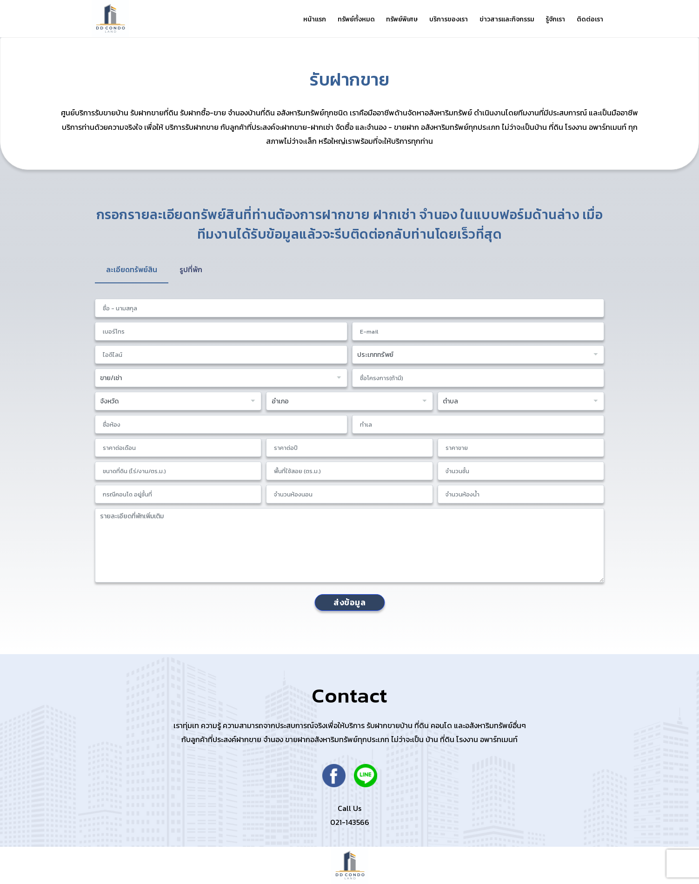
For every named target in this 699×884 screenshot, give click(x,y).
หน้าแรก (298, 19)
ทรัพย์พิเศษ (391, 19)
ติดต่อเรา (589, 19)
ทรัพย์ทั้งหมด (342, 19)
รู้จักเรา (552, 19)
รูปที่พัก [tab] (193, 269)
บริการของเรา (440, 19)
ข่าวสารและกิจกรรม (500, 19)
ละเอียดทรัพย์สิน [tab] (132, 269)
